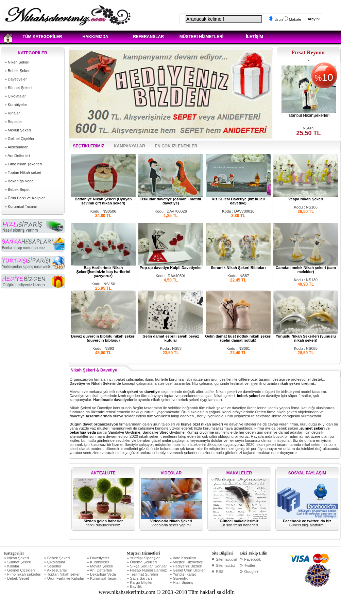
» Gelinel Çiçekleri (20, 139)
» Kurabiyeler (16, 105)
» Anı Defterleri (17, 155)
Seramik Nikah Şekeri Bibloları (238, 266)
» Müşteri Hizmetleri (186, 562)
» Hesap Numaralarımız (147, 570)
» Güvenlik (179, 578)
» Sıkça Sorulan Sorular (147, 566)
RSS (220, 571)
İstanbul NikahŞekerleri (308, 115)
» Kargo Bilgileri (140, 582)
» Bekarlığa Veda (19, 181)
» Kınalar (12, 113)
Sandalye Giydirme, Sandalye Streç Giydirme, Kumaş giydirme (161, 432)
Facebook (252, 559)
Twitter (249, 565)
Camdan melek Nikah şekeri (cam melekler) (305, 268)
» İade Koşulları (183, 558)
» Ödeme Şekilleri (142, 562)
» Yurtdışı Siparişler (143, 558)
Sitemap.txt (225, 565)
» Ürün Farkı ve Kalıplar (25, 198)
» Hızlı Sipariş (181, 582)
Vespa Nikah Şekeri (305, 197)
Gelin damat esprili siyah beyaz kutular (170, 336)
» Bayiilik (134, 586)
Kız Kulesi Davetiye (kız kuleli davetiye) (238, 199)
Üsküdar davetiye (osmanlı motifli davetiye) (170, 199)
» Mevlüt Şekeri (18, 130)
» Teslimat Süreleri (142, 574)
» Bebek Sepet (17, 189)
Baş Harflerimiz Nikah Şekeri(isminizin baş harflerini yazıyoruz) (103, 270)
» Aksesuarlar (16, 147)
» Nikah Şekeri (17, 62)
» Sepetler (13, 122)
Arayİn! (314, 19)
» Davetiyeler (16, 79)
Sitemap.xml (226, 559)
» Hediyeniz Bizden (186, 566)
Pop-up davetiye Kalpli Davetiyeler (170, 266)
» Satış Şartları (139, 578)
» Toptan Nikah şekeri (23, 172)
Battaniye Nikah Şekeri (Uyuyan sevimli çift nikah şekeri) (103, 199)
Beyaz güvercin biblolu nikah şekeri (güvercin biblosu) (103, 336)
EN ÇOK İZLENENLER (176, 146)
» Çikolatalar (15, 96)
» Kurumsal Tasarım (21, 206)
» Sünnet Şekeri (18, 88)
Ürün (278, 19)
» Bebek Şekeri (18, 71)
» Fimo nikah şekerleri (23, 164)
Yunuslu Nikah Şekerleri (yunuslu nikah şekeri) (305, 336)
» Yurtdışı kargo (183, 574)
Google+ (251, 571)
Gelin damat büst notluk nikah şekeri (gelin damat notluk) (238, 336)
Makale (294, 19)
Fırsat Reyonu (308, 52)
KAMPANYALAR (130, 146)
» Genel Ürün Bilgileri (188, 570)
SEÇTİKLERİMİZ (88, 146)
